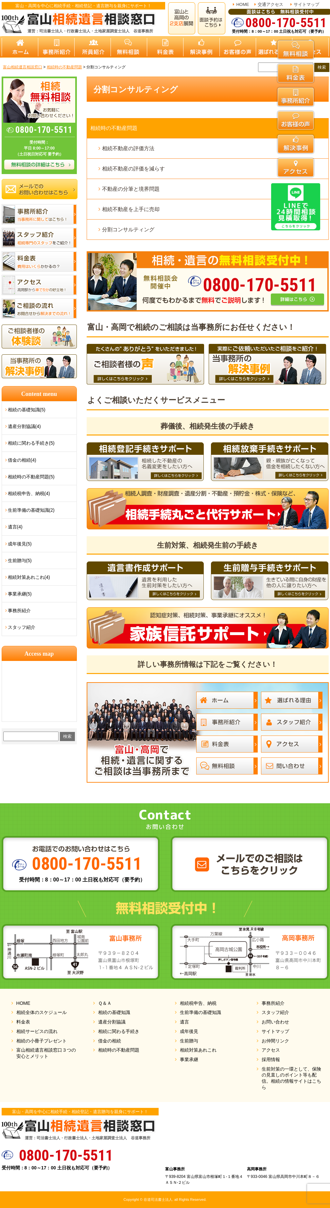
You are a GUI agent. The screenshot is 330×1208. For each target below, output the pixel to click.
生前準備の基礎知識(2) (31, 510)
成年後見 (189, 1031)
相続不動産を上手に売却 (131, 209)
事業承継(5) (20, 593)
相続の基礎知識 (114, 1012)
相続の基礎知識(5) (26, 409)
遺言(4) (15, 526)
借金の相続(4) (22, 460)
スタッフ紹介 (21, 627)
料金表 (23, 1021)
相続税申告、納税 (198, 1003)
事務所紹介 (19, 610)
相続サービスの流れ (37, 1031)
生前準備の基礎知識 (200, 1012)
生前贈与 (189, 1040)
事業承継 (189, 1059)
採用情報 (271, 1059)
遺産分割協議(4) (24, 426)
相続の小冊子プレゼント (41, 1040)
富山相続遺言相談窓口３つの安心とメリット (46, 1053)
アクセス (271, 1050)
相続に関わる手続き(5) (31, 443)
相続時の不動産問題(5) (31, 476)
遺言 (184, 1021)
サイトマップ (306, 4)
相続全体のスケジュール (41, 1012)
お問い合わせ (275, 1021)
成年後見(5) (20, 543)
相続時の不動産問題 (113, 128)
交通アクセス (270, 4)
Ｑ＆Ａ (105, 1003)
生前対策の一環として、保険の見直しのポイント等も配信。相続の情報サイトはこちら (291, 1078)
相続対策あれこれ (198, 1050)
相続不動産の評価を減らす (133, 168)
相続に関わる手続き (118, 1031)
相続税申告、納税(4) (29, 493)
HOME (242, 4)
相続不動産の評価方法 (128, 148)
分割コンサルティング (128, 229)
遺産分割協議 (112, 1021)
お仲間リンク (275, 1040)
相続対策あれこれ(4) (29, 577)
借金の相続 (109, 1040)
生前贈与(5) (20, 560)
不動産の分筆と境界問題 (131, 189)
